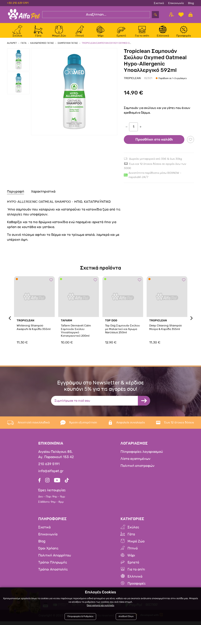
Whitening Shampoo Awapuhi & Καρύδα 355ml (33, 331)
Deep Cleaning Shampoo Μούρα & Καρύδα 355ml (165, 331)
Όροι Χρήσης (48, 552)
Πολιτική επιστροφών (137, 469)
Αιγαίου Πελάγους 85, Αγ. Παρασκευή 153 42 (56, 458)
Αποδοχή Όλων (126, 616)
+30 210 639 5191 (17, 3)
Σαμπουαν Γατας (66, 46)
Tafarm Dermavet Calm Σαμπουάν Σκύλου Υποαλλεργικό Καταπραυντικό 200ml (76, 334)
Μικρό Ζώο (136, 545)
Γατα (23, 46)
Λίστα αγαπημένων (135, 462)
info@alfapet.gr (50, 475)
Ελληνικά (135, 580)
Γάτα (131, 538)
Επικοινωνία (176, 3)
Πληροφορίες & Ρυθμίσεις (80, 616)
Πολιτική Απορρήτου (54, 559)
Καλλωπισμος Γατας (41, 46)
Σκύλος (133, 531)
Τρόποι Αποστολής (53, 573)
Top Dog (111, 324)
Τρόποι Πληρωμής (52, 566)
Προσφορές (137, 587)
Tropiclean (132, 82)
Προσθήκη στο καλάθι (154, 143)
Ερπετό (133, 566)
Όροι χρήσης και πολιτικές (100, 605)
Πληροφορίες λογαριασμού (141, 455)
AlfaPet (12, 46)
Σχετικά (159, 3)
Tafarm (66, 324)
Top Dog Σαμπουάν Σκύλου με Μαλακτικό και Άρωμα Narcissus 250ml (122, 333)
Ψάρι (131, 559)
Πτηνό (133, 552)
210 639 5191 (49, 468)
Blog (191, 3)
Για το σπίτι (136, 573)
